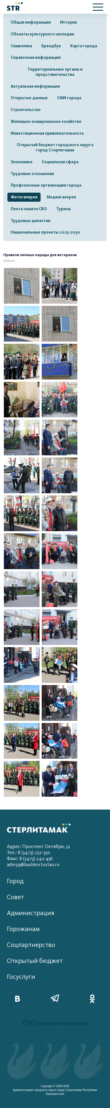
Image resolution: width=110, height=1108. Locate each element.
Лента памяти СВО (29, 208)
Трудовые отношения (32, 173)
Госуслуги (21, 976)
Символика (21, 45)
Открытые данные (29, 97)
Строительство (26, 109)
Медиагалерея (61, 197)
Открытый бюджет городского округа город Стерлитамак (55, 147)
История (68, 22)
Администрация (30, 913)
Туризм (63, 208)
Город (15, 881)
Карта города (83, 45)
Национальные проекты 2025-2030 (45, 232)
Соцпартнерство (31, 945)
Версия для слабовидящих (55, 1023)
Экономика (21, 161)
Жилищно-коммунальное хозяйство (46, 121)
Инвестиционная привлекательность (47, 133)
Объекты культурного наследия (42, 34)
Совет (15, 897)
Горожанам (23, 929)
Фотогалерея (24, 197)
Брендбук (51, 45)
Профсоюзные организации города (46, 185)
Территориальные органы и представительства (55, 72)
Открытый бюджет (35, 961)
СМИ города (69, 97)
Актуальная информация (35, 86)
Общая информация (31, 22)
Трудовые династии (30, 220)
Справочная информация (36, 57)
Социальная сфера (60, 161)
